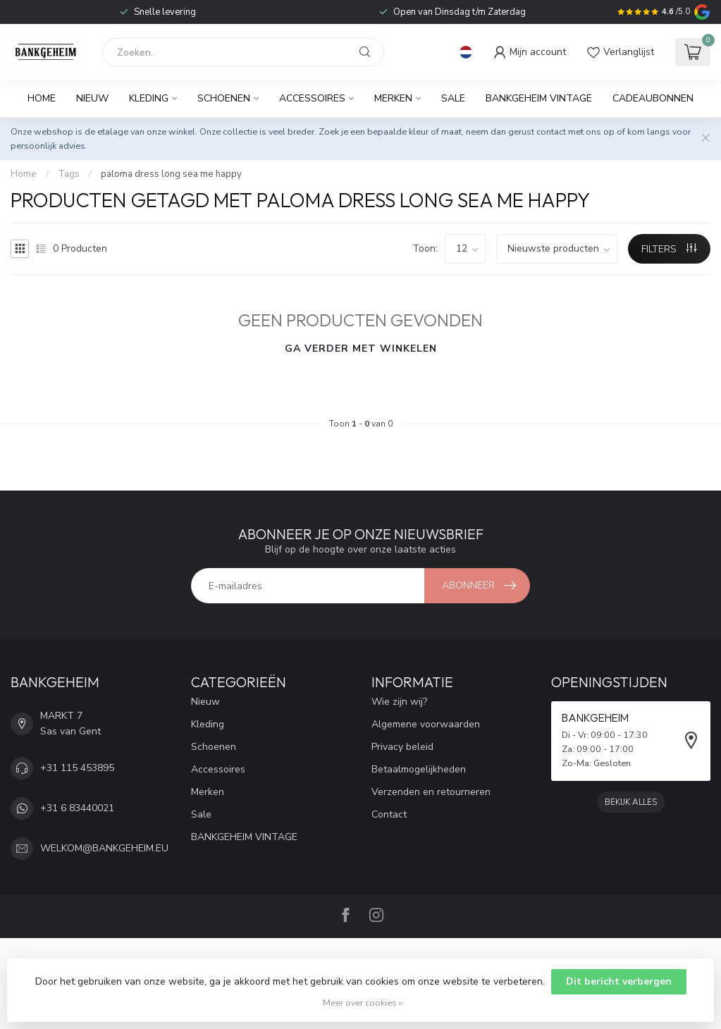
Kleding (148, 98)
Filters (668, 249)
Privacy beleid (402, 746)
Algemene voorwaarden (425, 724)
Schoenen (223, 98)
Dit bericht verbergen (619, 981)
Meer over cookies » (362, 1003)
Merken (393, 98)
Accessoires (312, 98)
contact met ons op (575, 131)
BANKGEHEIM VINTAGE (539, 98)
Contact (389, 814)
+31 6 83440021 (77, 808)
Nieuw (92, 98)
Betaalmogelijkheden (418, 769)
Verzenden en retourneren (431, 792)
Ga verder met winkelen (361, 348)
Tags (69, 174)
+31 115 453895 (77, 768)
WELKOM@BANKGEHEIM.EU (104, 848)
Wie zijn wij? (399, 701)
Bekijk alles (631, 802)
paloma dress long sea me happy (171, 174)
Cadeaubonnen (653, 98)
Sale (453, 98)
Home (41, 98)
